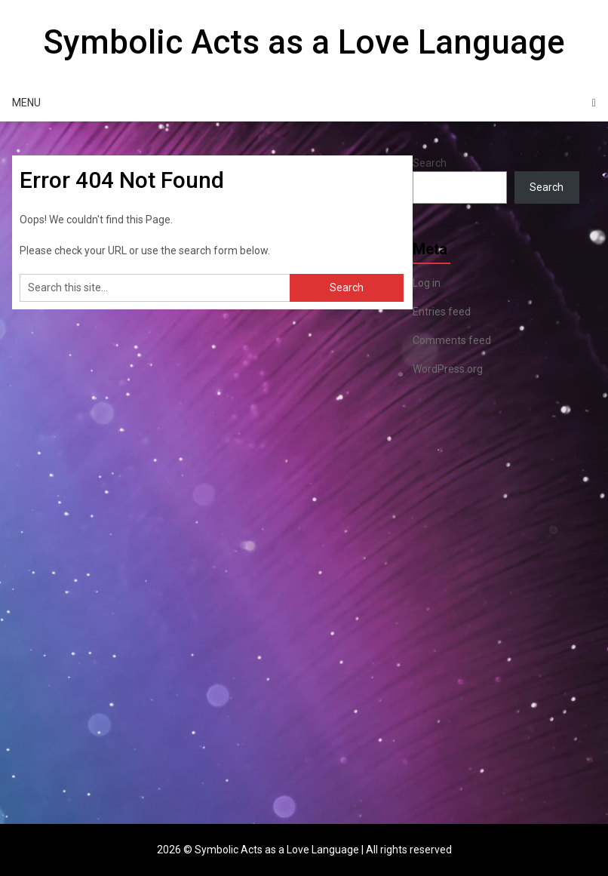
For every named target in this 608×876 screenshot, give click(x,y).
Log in (427, 283)
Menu (26, 103)
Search (430, 163)
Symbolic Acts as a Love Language (304, 42)
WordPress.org (448, 369)
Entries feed (442, 312)
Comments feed (452, 340)
